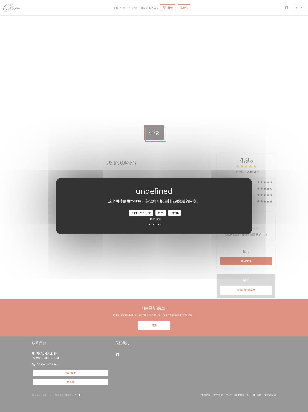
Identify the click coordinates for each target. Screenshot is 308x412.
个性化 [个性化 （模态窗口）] (174, 213)
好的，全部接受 (141, 213)
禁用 (160, 213)
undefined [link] (155, 224)
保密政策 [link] (155, 219)
